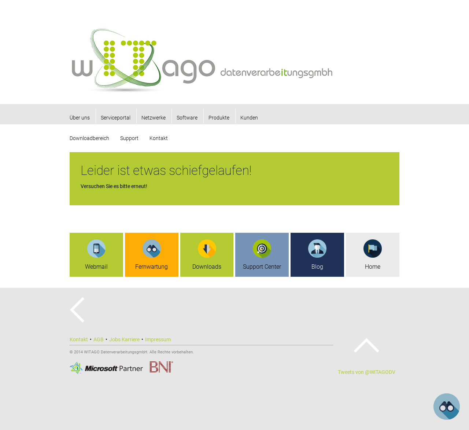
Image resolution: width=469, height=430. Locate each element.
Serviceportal (115, 118)
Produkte (218, 118)
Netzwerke (153, 118)
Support (129, 138)
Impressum (158, 339)
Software (187, 118)
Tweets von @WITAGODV (366, 372)
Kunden (249, 118)
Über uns (80, 118)
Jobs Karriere (124, 339)
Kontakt (158, 138)
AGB (98, 339)
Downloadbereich (89, 138)
